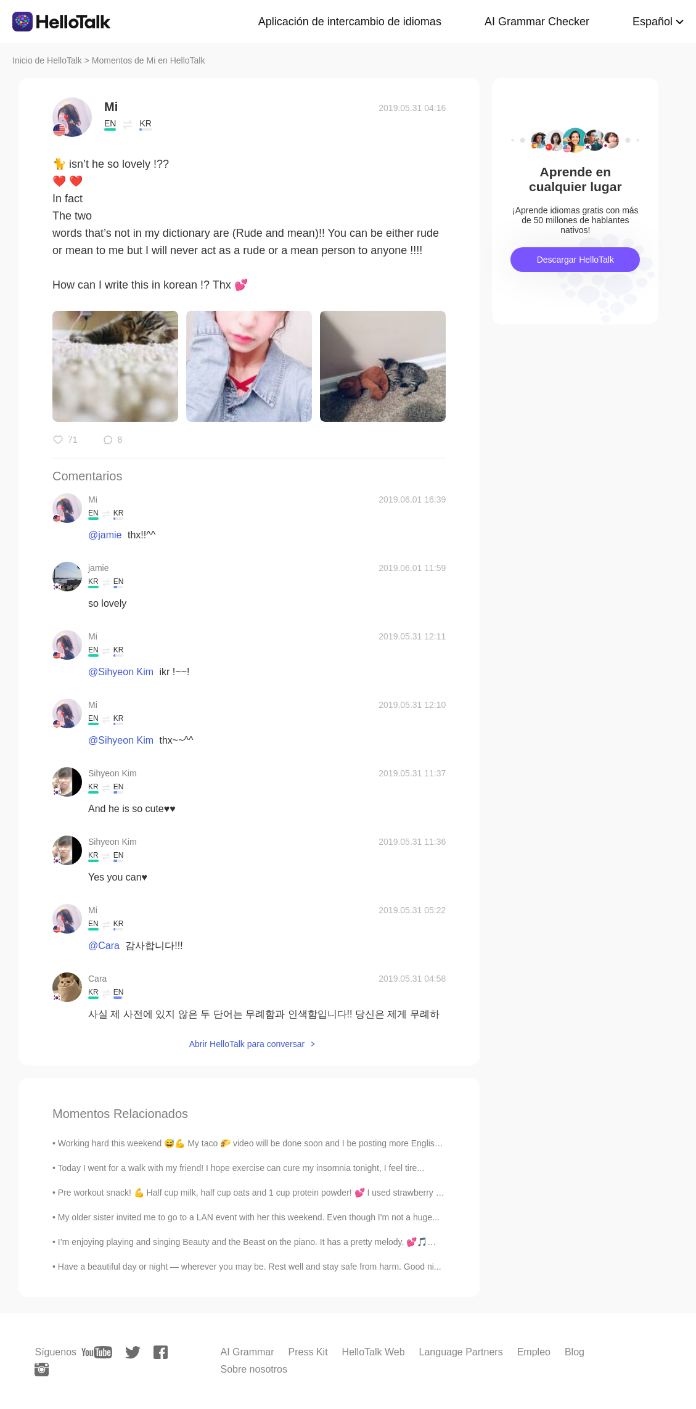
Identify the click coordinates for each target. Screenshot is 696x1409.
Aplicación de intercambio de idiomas (349, 21)
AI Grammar (247, 1352)
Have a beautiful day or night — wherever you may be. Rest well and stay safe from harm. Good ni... (249, 1266)
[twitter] (133, 1352)
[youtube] (96, 1352)
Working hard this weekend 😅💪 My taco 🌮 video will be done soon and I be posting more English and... (261, 1143)
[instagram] (42, 1369)
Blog (574, 1352)
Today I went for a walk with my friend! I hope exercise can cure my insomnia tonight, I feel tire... (241, 1168)
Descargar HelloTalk (575, 260)
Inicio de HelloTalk (47, 60)
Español (653, 21)
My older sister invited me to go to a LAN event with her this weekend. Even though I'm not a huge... (249, 1217)
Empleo (534, 1352)
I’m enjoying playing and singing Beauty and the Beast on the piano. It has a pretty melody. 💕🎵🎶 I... (254, 1242)
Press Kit (308, 1352)
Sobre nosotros (253, 1369)
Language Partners (461, 1352)
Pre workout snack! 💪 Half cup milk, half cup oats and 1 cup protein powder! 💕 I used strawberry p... (253, 1192)
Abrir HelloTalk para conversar (247, 1044)
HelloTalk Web (373, 1352)
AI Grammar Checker (537, 21)
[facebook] (161, 1352)
